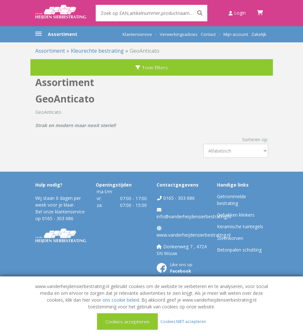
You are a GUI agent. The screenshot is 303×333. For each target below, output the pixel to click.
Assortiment (62, 34)
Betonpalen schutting (239, 250)
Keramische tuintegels (240, 226)
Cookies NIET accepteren (183, 321)
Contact (208, 34)
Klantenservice (137, 34)
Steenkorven (230, 238)
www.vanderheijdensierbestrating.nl (194, 235)
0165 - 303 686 (57, 218)
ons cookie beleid (121, 300)
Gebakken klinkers (235, 215)
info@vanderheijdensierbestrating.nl (194, 216)
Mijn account (235, 34)
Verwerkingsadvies (179, 34)
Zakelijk (258, 34)
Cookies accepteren (127, 321)
